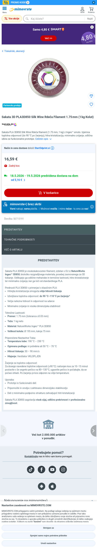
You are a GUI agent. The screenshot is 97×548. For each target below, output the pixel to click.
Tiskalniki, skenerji (13, 51)
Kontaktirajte (31, 456)
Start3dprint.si (42, 148)
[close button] (93, 2)
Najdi (90, 18)
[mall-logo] (20, 9)
